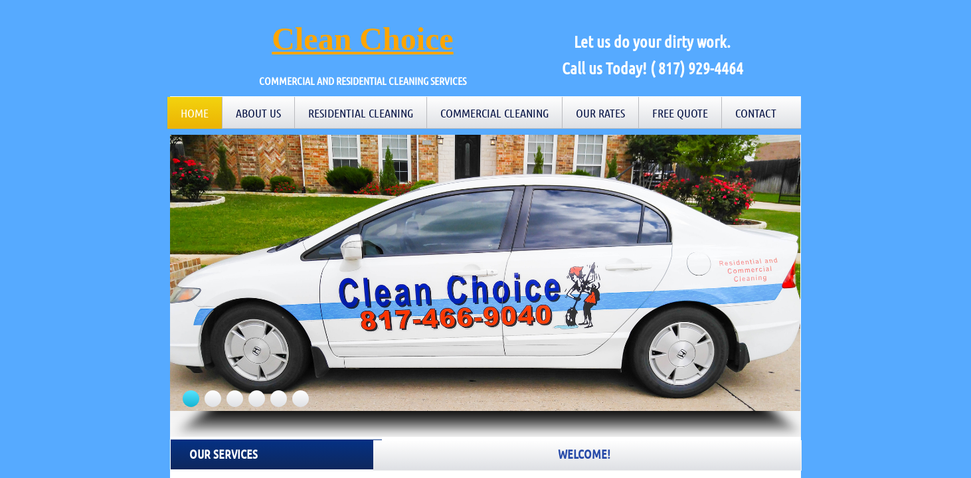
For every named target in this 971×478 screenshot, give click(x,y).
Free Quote (680, 113)
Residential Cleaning (360, 113)
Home (195, 113)
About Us (258, 113)
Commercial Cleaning (494, 113)
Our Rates (600, 113)
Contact (755, 113)
